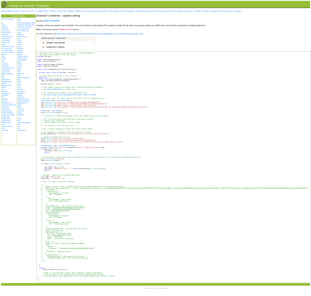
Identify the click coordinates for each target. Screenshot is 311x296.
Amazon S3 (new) (7, 36)
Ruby (155, 11)
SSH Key (20, 89)
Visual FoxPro (227, 11)
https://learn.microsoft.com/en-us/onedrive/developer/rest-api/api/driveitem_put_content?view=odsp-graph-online (100, 34)
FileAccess (5, 99)
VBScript (205, 11)
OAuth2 (20, 44)
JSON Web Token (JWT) (25, 27)
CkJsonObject (45, 100)
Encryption (5, 95)
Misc (19, 38)
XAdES (20, 118)
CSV (3, 62)
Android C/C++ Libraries (55, 47)
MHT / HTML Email (23, 31)
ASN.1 (4, 25)
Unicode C (179, 11)
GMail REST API (6, 103)
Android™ (16, 11)
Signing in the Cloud (23, 101)
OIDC (19, 46)
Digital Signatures (7, 81)
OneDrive (20, 50)
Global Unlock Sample (54, 89)
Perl (122, 11)
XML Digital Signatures (24, 122)
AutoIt (24, 11)
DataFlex (71, 11)
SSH (19, 87)
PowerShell (140, 11)
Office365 (20, 48)
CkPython (53, 11)
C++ (34, 11)
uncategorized (22, 130)
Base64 (4, 54)
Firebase (4, 101)
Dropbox (4, 83)
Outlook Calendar (23, 56)
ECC (3, 89)
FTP (3, 97)
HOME (9, 11)
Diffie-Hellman (6, 79)
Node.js (95, 11)
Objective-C (104, 11)
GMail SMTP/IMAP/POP (9, 105)
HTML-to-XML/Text (7, 126)
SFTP (19, 83)
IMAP (19, 19)
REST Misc (21, 74)
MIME (19, 33)
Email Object (5, 93)
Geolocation (5, 107)
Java (89, 11)
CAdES (4, 58)
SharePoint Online (23, 99)
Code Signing (6, 70)
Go (86, 11)
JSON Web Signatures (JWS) (26, 25)
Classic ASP (62, 11)
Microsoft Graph (22, 36)
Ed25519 (4, 91)
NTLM (19, 40)
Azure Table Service (8, 52)
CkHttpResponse (46, 145)
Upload (20, 113)
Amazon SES (6, 38)
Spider (19, 105)
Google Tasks (6, 122)
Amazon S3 (5, 34)
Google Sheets (6, 120)
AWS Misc (5, 29)
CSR (3, 60)
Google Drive (6, 117)
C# (31, 11)
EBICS (4, 87)
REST (19, 72)
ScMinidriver (21, 93)
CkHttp (43, 111)
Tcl (174, 11)
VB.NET (198, 11)
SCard (19, 81)
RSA (19, 75)
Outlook (20, 54)
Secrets (20, 95)
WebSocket (21, 115)
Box (3, 56)
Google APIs (5, 109)
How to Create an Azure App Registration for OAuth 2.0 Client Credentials (71, 95)
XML (19, 120)
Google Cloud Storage (8, 115)
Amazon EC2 (6, 31)
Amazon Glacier (6, 33)
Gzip (3, 124)
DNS (3, 75)
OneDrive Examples (51, 21)
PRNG (19, 70)
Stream (20, 107)
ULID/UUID (21, 111)
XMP (19, 124)
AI (2, 23)
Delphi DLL (79, 11)
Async (4, 44)
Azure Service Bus (7, 50)
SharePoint (21, 97)
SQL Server (163, 11)
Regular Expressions (24, 77)
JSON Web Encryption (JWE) (26, 23)
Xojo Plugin (237, 11)
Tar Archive (21, 109)
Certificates (5, 66)
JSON (19, 21)
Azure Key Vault (6, 48)
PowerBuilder (129, 11)
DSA (3, 77)
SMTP (19, 85)
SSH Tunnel (21, 91)
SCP (19, 79)
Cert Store (5, 64)
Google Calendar (7, 111)
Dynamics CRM (6, 85)
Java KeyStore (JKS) (24, 29)
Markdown (21, 34)
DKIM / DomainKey (7, 74)
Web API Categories (8, 19)
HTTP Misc (5, 130)
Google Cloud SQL (7, 113)
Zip (19, 126)
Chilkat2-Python (43, 11)
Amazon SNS (6, 40)
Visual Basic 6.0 (215, 11)
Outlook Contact (22, 58)
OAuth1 (20, 42)
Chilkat (3, 11)
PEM (19, 62)
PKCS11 (20, 66)
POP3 (19, 68)
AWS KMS (5, 27)
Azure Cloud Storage (8, 46)
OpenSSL (20, 52)
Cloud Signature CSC (8, 68)
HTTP (3, 128)
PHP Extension (114, 11)
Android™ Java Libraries (55, 43)
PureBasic (148, 11)
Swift (169, 11)
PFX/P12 (20, 64)
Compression (6, 72)
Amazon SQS (6, 42)
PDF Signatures (22, 60)
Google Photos (6, 118)
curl (19, 128)
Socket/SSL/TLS (22, 103)
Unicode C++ (189, 11)
